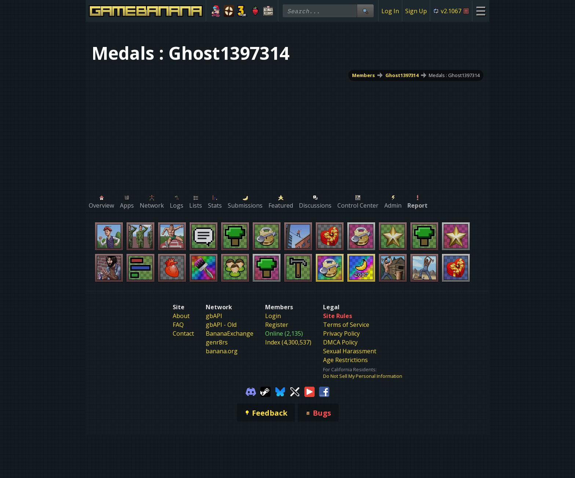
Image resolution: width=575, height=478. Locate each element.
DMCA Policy (340, 342)
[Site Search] (365, 10)
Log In (390, 11)
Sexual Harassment (349, 351)
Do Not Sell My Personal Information (362, 376)
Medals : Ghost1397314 (454, 75)
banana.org (222, 351)
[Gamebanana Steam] (265, 391)
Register (276, 325)
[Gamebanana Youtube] (309, 391)
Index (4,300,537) (288, 342)
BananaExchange (229, 333)
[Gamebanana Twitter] (295, 391)
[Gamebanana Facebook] (324, 391)
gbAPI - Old (221, 325)
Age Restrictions (345, 360)
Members (363, 75)
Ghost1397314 (401, 75)
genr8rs (217, 342)
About (181, 316)
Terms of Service (346, 325)
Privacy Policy (341, 333)
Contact (183, 333)
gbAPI (214, 316)
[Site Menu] (480, 11)
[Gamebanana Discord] (251, 391)
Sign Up (416, 11)
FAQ (178, 325)
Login (273, 316)
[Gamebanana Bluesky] (280, 391)
